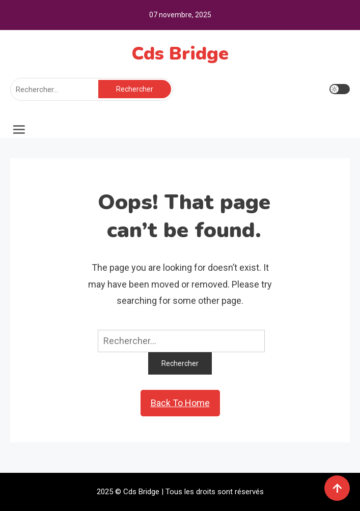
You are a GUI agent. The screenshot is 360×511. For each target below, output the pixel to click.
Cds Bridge (180, 53)
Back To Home (180, 403)
